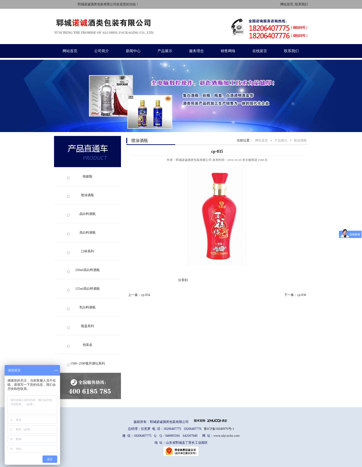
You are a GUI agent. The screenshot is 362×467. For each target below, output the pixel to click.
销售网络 (228, 51)
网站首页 (286, 4)
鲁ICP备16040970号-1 (219, 429)
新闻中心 (133, 51)
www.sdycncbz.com (227, 435)
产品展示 (164, 51)
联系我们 (301, 4)
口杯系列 (87, 251)
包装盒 (87, 344)
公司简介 (101, 51)
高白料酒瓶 (87, 232)
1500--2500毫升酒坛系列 (87, 363)
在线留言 (259, 51)
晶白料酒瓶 (87, 214)
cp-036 (301, 295)
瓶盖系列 (87, 326)
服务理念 (196, 51)
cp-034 (145, 295)
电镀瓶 (87, 176)
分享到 (183, 280)
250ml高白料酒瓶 (87, 270)
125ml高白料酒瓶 (87, 288)
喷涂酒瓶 (87, 195)
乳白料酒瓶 (87, 307)
